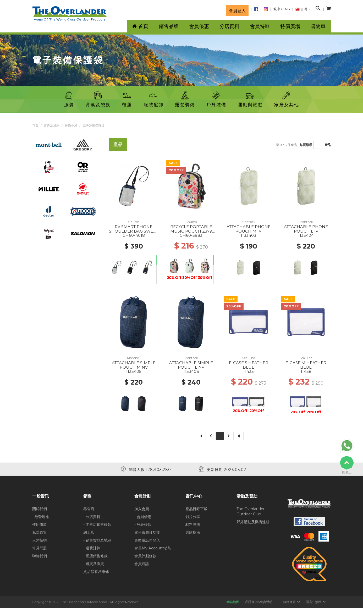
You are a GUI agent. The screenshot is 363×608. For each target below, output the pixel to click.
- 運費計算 (91, 548)
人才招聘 (39, 540)
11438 (306, 371)
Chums (133, 222)
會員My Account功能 (152, 548)
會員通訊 (141, 563)
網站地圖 (233, 602)
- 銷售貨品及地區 (97, 540)
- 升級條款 (142, 524)
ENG (286, 9)
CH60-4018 (134, 235)
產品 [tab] (118, 144)
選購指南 (192, 532)
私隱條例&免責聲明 (258, 602)
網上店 (88, 532)
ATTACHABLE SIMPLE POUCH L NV (191, 365)
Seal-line (248, 358)
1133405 (133, 371)
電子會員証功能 (147, 532)
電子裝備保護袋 (93, 125)
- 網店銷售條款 (95, 556)
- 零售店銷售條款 (97, 524)
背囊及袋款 (51, 125)
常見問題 (39, 548)
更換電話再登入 (147, 540)
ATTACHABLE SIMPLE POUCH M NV (134, 365)
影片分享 (192, 516)
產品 (327, 145)
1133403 (248, 235)
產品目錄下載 (196, 508)
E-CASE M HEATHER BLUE (305, 365)
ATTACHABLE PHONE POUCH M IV (249, 229)
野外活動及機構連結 (253, 522)
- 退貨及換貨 (93, 563)
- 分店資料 (91, 516)
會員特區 (260, 26)
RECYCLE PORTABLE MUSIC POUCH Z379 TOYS (191, 231)
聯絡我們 (39, 556)
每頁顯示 (306, 145)
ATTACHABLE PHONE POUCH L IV (306, 229)
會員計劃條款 (145, 556)
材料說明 (192, 524)
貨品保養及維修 (96, 571)
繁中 (276, 9)
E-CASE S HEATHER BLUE (248, 365)
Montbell (248, 222)
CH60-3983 (191, 235)
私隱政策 (39, 532)
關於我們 (39, 508)
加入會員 (141, 508)
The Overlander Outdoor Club (250, 511)
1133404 (306, 235)
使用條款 (39, 524)
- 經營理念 (40, 516)
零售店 (88, 508)
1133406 (191, 371)
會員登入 (237, 10)
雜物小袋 (71, 125)
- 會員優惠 (142, 516)
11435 (248, 371)
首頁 (35, 125)
